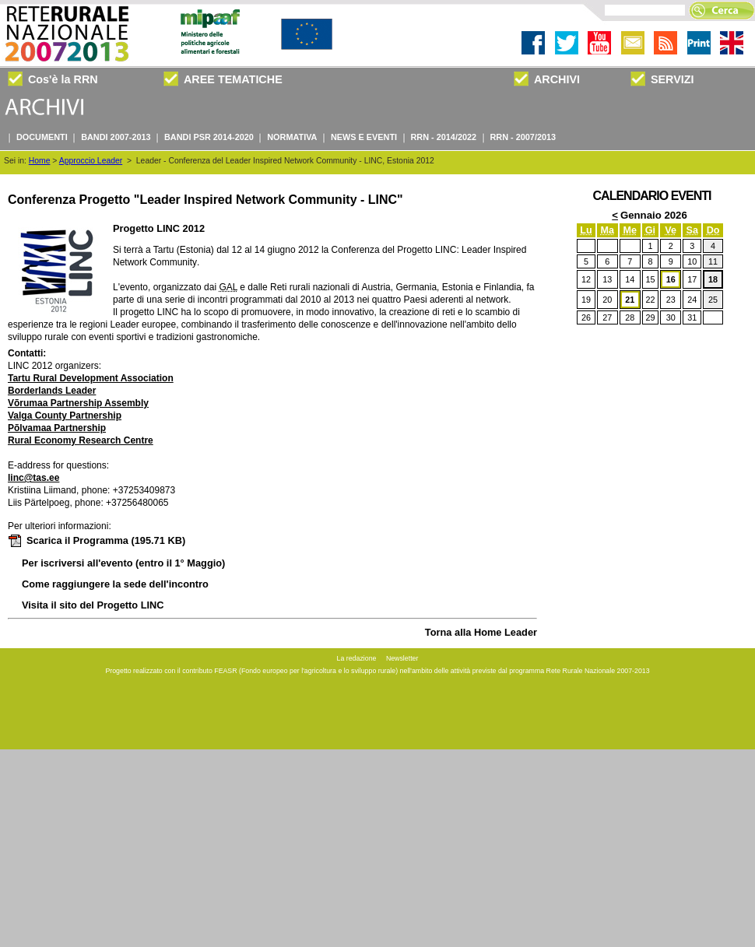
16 (671, 279)
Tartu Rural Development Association (91, 378)
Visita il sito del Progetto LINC (93, 605)
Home (40, 160)
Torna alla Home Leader (481, 632)
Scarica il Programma (96, 540)
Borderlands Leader (52, 390)
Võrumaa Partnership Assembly (78, 403)
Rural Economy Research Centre (80, 440)
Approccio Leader (90, 160)
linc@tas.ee (33, 477)
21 (629, 299)
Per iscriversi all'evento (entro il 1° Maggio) (123, 563)
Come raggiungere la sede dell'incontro (115, 584)
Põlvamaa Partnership (57, 428)
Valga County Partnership (64, 415)
